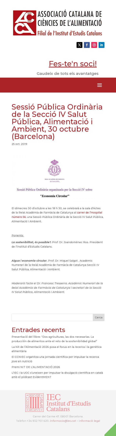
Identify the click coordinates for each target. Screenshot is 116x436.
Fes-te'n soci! (73, 63)
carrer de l (83, 212)
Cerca (98, 317)
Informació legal (89, 421)
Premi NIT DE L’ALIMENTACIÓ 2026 (36, 367)
